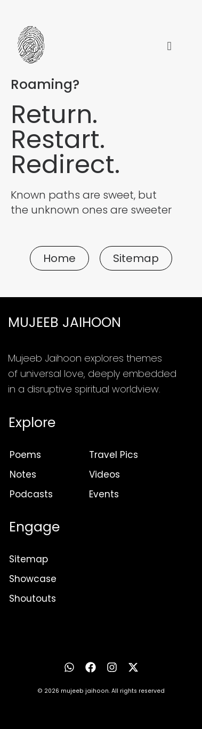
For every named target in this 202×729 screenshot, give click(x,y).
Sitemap (28, 559)
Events (104, 494)
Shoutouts (32, 598)
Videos (104, 474)
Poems (25, 454)
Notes (23, 474)
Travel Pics (113, 454)
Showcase (32, 578)
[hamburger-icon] (169, 46)
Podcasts (31, 494)
